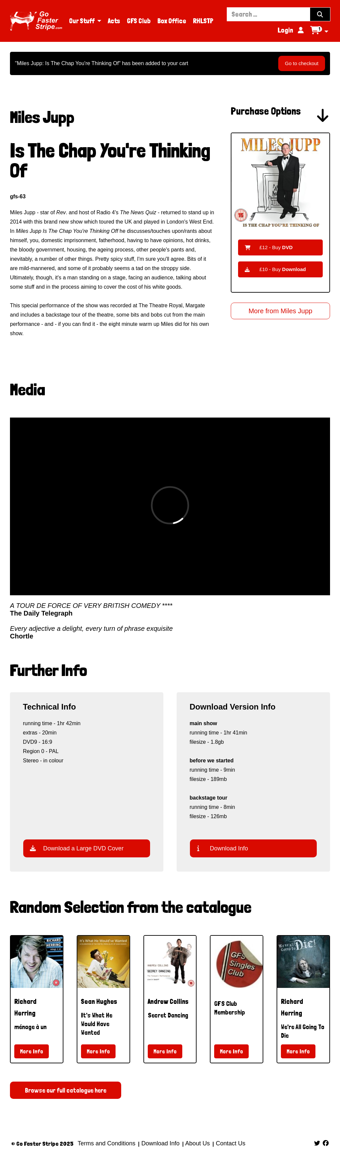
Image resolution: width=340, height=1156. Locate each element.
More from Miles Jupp (280, 311)
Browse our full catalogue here (65, 1090)
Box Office (171, 21)
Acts (114, 21)
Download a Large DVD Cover (77, 848)
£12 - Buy (269, 247)
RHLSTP (203, 21)
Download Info (222, 848)
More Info (31, 1051)
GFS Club (139, 21)
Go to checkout (301, 63)
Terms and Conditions (106, 1143)
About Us (198, 1143)
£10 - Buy (275, 269)
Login (291, 30)
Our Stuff (82, 21)
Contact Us (229, 1143)
